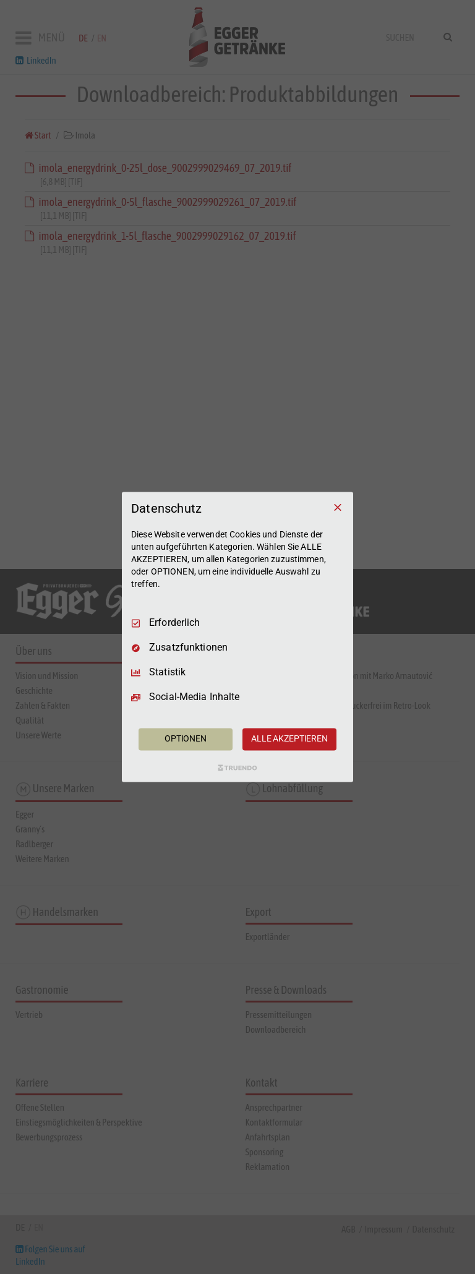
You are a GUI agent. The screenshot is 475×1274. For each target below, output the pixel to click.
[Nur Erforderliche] (337, 507)
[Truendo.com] (237, 768)
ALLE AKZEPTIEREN (289, 739)
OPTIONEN (186, 739)
